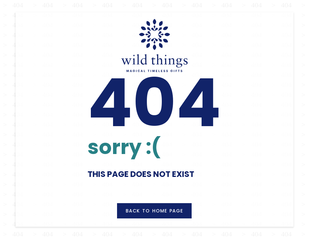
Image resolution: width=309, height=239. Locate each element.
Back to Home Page (154, 210)
